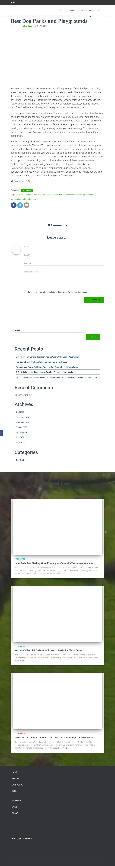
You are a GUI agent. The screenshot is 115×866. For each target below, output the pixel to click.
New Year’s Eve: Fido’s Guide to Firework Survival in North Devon (42, 362)
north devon (58, 195)
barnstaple (20, 195)
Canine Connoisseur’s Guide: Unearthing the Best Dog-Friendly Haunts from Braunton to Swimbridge (56, 377)
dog (43, 195)
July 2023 (20, 437)
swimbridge (16, 199)
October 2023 (21, 427)
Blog (99, 10)
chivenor (37, 195)
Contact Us (86, 10)
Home (60, 10)
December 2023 (22, 417)
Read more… (56, 573)
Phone (19, 2)
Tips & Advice (27, 190)
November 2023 (22, 422)
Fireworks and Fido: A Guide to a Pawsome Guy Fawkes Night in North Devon (47, 367)
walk (24, 199)
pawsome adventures (73, 195)
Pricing (72, 10)
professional (88, 195)
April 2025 (20, 412)
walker (29, 199)
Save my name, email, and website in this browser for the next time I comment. (59, 292)
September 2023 (22, 432)
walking (36, 199)
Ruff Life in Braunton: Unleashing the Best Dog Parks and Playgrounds (44, 372)
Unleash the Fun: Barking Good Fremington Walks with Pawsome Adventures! (47, 357)
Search (17, 330)
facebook (11, 3)
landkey (50, 195)
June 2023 (20, 442)
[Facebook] (1, 433)
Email (14, 2)
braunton (29, 195)
